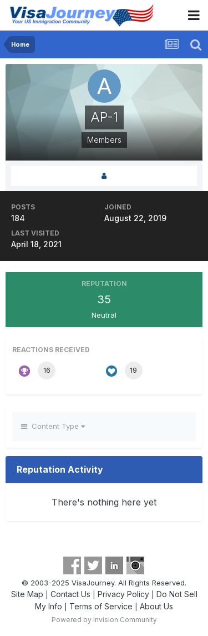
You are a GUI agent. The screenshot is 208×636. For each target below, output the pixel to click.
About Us (156, 606)
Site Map (27, 594)
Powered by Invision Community (104, 619)
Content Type (53, 426)
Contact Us (70, 594)
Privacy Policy (123, 594)
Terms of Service (101, 606)
